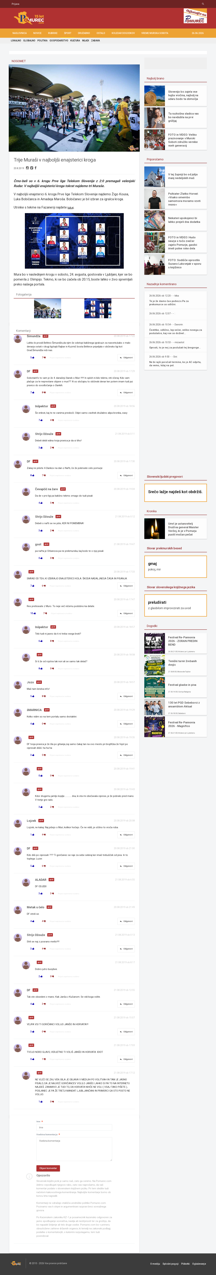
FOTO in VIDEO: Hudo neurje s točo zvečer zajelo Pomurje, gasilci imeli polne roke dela (182, 243)
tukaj (71, 207)
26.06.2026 (198, 33)
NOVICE (37, 33)
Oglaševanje (200, 1265)
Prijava (15, 4)
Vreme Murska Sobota (154, 33)
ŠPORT (67, 33)
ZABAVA (94, 40)
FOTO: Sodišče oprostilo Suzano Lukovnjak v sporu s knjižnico (184, 263)
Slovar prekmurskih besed (164, 548)
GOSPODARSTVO (58, 40)
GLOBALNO (29, 40)
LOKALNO (16, 40)
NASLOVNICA (20, 33)
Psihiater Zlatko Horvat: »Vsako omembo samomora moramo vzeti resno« (184, 199)
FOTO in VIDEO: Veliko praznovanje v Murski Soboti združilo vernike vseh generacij (182, 140)
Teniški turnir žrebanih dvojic (182, 662)
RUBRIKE (53, 33)
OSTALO (101, 33)
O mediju (160, 1265)
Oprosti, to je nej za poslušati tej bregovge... (175, 347)
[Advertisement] (175, 422)
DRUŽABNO (84, 33)
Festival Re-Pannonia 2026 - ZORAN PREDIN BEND (182, 641)
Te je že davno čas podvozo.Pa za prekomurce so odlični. (169, 302)
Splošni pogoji (174, 1265)
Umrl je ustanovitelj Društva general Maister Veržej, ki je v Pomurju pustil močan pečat (183, 529)
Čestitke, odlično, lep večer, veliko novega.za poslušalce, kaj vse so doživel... (176, 331)
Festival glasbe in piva (182, 684)
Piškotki (188, 1265)
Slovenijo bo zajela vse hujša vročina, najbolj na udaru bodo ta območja (183, 95)
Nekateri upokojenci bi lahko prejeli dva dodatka (184, 219)
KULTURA (74, 40)
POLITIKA (42, 40)
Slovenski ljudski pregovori (164, 476)
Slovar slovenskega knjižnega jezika (170, 587)
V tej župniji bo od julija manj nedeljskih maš (182, 176)
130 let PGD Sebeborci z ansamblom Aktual (183, 704)
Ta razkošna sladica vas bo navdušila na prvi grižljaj (183, 117)
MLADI (84, 40)
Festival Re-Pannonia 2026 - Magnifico (181, 724)
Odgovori (125, 358)
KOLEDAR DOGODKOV (123, 33)
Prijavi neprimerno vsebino (60, 358)
